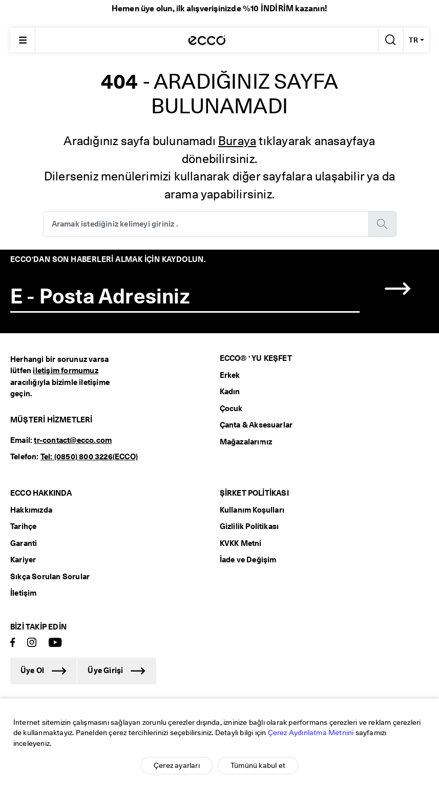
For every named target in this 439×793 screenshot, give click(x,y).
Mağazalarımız (246, 441)
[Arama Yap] (390, 40)
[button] (398, 288)
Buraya (237, 141)
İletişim (23, 593)
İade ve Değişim (248, 559)
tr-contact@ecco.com (73, 440)
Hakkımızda (31, 510)
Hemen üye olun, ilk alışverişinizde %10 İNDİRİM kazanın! (219, 8)
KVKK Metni (241, 543)
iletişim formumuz (65, 370)
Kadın (230, 391)
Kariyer (23, 559)
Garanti (23, 543)
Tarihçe (23, 526)
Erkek (230, 375)
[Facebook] (12, 643)
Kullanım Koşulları (252, 510)
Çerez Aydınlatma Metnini (311, 732)
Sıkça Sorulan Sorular (50, 576)
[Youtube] (55, 643)
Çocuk (231, 408)
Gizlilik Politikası (249, 526)
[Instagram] (31, 643)
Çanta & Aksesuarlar (256, 425)
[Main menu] (22, 40)
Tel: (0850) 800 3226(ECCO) (89, 456)
